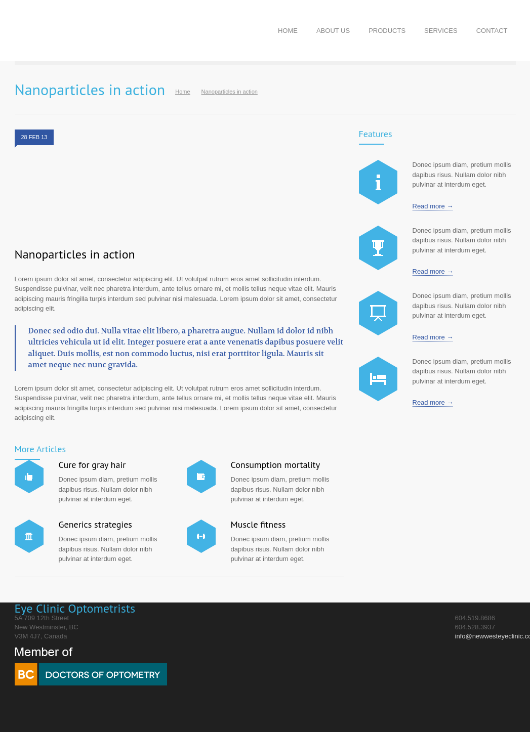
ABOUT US (333, 30)
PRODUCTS (387, 30)
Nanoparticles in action (75, 254)
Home (182, 92)
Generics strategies (95, 524)
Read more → (433, 206)
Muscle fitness (258, 524)
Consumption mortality (275, 464)
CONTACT (492, 30)
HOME (288, 30)
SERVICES (441, 30)
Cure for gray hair (92, 464)
